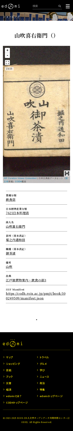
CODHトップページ (17, 402)
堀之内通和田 (15, 240)
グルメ (43, 364)
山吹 (9, 266)
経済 (8, 389)
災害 (8, 383)
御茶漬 (11, 253)
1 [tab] (36, 319)
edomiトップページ (51, 396)
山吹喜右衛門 (15, 226)
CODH (18, 181)
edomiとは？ (13, 396)
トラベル (44, 357)
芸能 (8, 370)
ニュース (44, 376)
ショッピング (11, 16)
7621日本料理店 (17, 213)
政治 (42, 383)
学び (42, 370)
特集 (42, 389)
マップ (9, 357)
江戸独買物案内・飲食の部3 (26, 280)
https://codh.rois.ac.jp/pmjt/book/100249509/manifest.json (35, 295)
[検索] (59, 6)
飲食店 (11, 199)
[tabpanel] (36, 168)
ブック (9, 376)
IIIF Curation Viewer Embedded (20, 178)
